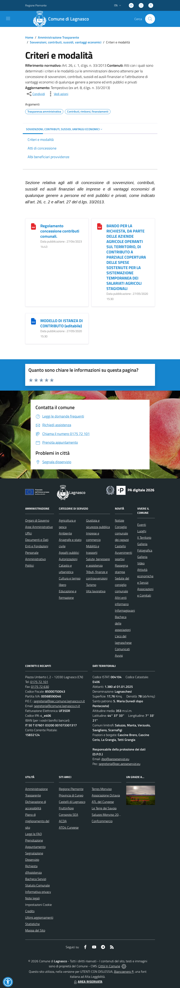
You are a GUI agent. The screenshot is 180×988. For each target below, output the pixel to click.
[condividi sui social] (35, 94)
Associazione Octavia (106, 795)
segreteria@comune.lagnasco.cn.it (57, 705)
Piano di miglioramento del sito (37, 821)
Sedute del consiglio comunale (122, 585)
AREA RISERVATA (87, 981)
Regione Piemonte (71, 788)
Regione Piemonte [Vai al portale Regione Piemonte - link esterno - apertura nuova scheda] (36, 5)
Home (29, 37)
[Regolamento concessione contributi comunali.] (33, 226)
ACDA (63, 821)
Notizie (119, 520)
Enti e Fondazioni (36, 546)
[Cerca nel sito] (150, 19)
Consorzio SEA (68, 814)
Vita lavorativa (95, 591)
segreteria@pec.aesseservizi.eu (119, 763)
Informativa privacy (38, 891)
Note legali (32, 898)
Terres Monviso (102, 788)
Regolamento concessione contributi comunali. (59, 231)
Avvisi (119, 655)
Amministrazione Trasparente (58, 37)
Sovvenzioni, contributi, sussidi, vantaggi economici (65, 42)
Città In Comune (109, 966)
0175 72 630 (40, 686)
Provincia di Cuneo (71, 795)
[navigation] (8, 18)
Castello (120, 546)
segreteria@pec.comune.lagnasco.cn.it (59, 701)
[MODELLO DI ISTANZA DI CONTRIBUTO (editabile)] (33, 321)
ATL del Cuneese (103, 801)
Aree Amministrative (39, 526)
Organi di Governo (37, 520)
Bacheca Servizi (35, 878)
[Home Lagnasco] (63, 19)
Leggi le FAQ (33, 833)
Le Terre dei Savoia (104, 808)
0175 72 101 (39, 681)
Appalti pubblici (69, 552)
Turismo (91, 584)
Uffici (28, 533)
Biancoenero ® (124, 971)
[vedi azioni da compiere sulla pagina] (58, 94)
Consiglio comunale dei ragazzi (122, 533)
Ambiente (65, 533)
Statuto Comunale (37, 885)
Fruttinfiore (66, 808)
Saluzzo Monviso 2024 (107, 814)
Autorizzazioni (68, 559)
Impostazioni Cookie (38, 904)
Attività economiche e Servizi (145, 576)
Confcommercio (102, 821)
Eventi (141, 524)
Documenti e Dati (36, 539)
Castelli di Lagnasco (72, 801)
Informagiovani (125, 610)
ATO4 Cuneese (69, 827)
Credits (29, 911)
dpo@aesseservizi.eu (115, 759)
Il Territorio (144, 537)
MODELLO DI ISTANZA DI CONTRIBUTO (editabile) (61, 323)
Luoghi (141, 531)
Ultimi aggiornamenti (39, 917)
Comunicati (122, 649)
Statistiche (32, 923)
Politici (29, 565)
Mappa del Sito (35, 930)
